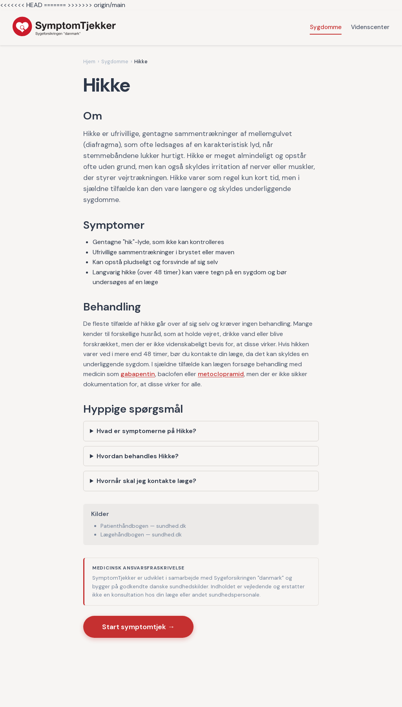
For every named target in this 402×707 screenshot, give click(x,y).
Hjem (89, 61)
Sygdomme (326, 27)
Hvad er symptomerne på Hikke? (146, 431)
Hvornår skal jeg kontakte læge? (146, 481)
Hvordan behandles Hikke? (138, 456)
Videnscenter (370, 27)
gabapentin (138, 374)
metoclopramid (221, 374)
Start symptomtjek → (138, 627)
